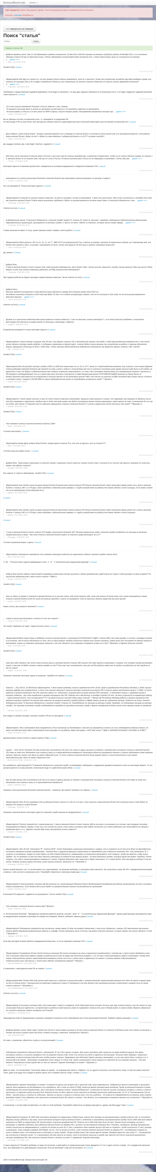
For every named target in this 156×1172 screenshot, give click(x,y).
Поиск (36, 41)
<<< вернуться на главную (19, 29)
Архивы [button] (33, 3)
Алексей (18, 67)
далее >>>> (14, 59)
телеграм (18, 15)
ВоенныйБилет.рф (14, 2)
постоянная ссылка (146, 71)
